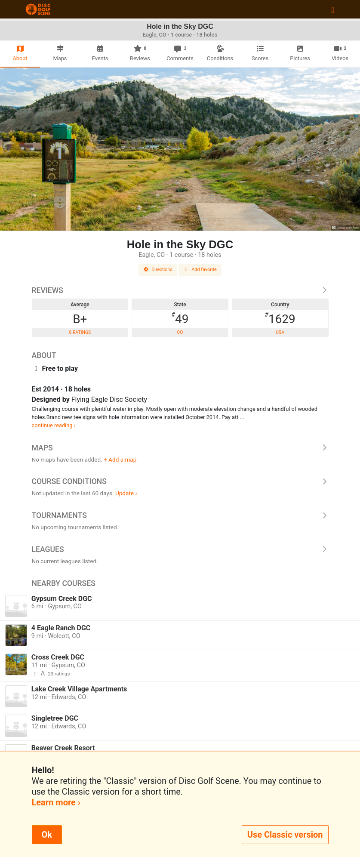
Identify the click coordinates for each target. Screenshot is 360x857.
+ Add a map (120, 459)
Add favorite (200, 269)
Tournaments (180, 515)
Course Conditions (180, 481)
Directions (157, 269)
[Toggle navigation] (333, 9)
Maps (180, 448)
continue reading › (54, 425)
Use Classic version (285, 834)
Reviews (180, 290)
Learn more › (56, 802)
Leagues (180, 549)
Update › (126, 493)
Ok (46, 834)
